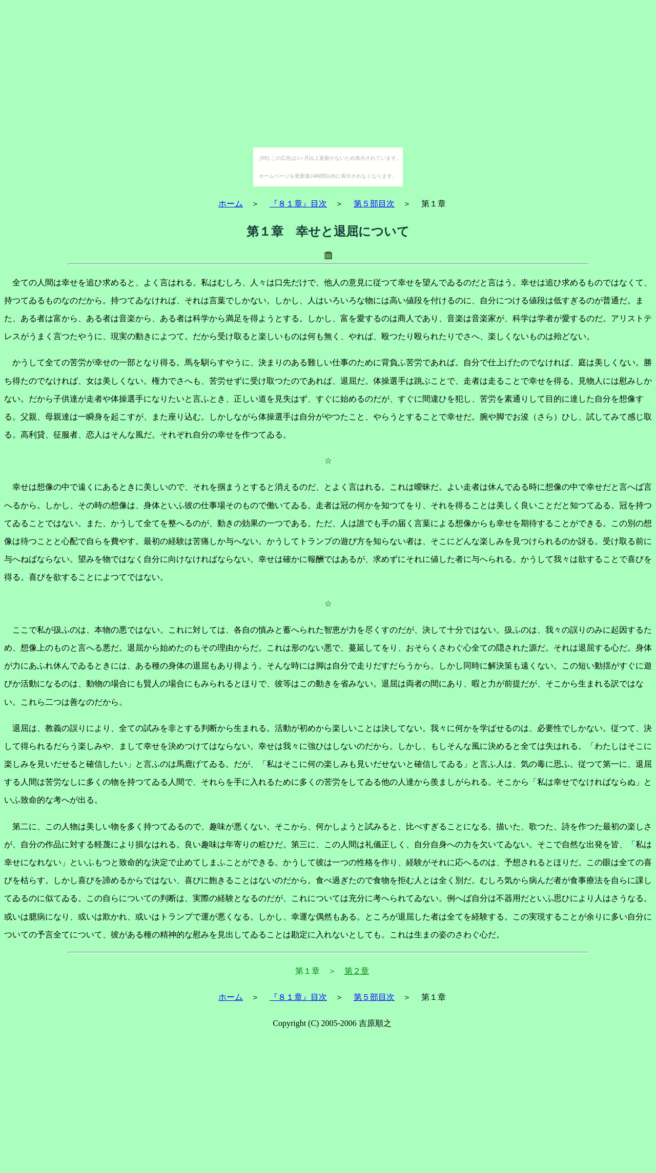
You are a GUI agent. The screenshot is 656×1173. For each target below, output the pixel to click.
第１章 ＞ (315, 971)
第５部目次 (374, 203)
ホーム (230, 203)
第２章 (356, 971)
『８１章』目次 (298, 203)
